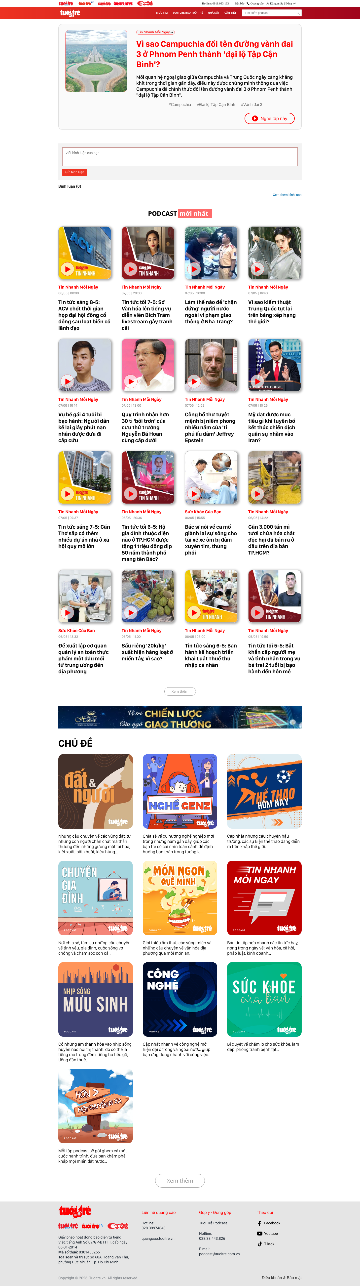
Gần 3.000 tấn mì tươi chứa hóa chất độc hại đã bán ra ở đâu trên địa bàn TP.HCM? (271, 540)
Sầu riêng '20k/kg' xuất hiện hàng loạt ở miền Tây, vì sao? (147, 652)
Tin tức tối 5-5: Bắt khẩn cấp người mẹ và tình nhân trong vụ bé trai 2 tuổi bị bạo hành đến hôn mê (274, 659)
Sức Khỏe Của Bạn (203, 511)
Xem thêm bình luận (287, 195)
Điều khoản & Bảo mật (282, 1278)
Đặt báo (240, 3)
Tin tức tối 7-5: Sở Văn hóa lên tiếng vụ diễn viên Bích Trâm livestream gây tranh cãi (147, 315)
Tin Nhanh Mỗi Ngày (78, 287)
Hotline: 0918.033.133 (215, 3)
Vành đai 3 (252, 105)
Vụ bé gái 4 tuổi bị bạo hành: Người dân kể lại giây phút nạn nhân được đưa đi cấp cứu (83, 427)
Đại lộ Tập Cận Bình (217, 105)
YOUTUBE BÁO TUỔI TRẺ (188, 12)
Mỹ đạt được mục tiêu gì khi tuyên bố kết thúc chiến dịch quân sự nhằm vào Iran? (271, 427)
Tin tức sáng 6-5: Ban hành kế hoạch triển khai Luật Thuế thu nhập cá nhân (211, 655)
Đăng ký (290, 3)
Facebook (272, 1223)
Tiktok (269, 1244)
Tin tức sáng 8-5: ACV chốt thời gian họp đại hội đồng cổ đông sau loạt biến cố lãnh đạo (84, 315)
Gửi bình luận (74, 172)
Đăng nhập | (277, 3)
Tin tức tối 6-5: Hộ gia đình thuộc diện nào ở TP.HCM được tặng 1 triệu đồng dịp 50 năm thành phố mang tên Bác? (147, 543)
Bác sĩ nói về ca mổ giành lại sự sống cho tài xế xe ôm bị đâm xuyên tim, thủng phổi (211, 540)
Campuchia (181, 105)
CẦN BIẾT (230, 12)
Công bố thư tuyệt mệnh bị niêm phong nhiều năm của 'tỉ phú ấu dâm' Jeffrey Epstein (210, 427)
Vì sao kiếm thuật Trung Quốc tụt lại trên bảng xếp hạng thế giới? (272, 312)
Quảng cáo (257, 3)
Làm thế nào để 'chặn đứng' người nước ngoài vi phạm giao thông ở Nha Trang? (211, 312)
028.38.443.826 (212, 1238)
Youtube (271, 1233)
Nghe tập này (269, 118)
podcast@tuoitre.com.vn (219, 1254)
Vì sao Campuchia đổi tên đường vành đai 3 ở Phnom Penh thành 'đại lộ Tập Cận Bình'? (214, 54)
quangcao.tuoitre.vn (158, 1238)
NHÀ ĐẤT (213, 12)
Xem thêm (180, 691)
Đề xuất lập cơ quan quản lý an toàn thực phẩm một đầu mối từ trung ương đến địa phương (83, 659)
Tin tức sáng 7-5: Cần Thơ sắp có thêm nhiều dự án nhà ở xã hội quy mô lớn (84, 537)
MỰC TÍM (162, 12)
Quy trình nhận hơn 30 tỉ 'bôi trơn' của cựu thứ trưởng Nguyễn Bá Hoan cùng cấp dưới (145, 427)
